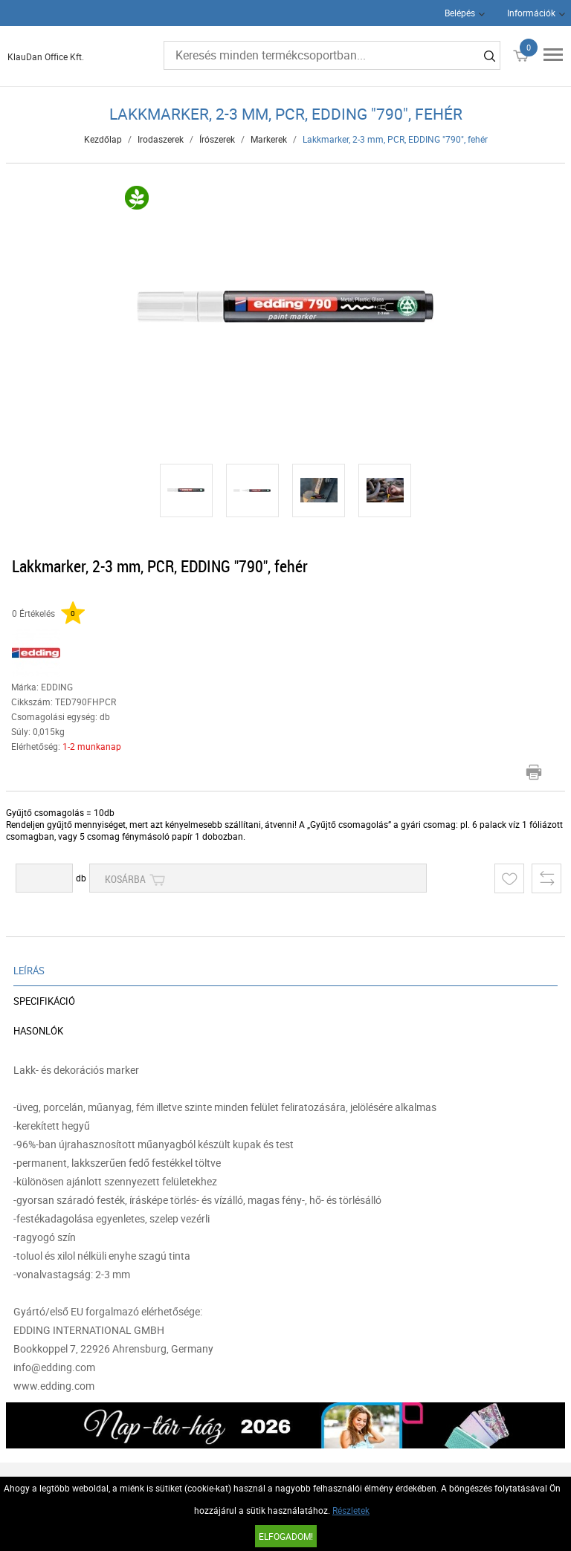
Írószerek (217, 139)
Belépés (460, 13)
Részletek (351, 1510)
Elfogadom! (286, 1536)
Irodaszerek (161, 139)
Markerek (269, 139)
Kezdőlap (103, 139)
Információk (531, 13)
